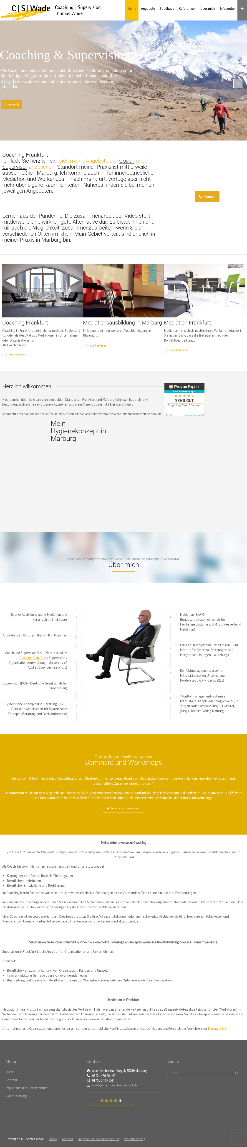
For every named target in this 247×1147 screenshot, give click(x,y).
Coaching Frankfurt (25, 322)
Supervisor (14, 167)
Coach (126, 161)
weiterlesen (17, 355)
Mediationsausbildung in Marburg (122, 322)
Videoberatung (16, 1096)
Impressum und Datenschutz (26, 1088)
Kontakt (207, 196)
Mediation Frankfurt (187, 322)
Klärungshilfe (217, 1028)
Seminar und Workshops (123, 808)
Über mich (11, 104)
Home (10, 1072)
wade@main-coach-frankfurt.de (115, 1085)
